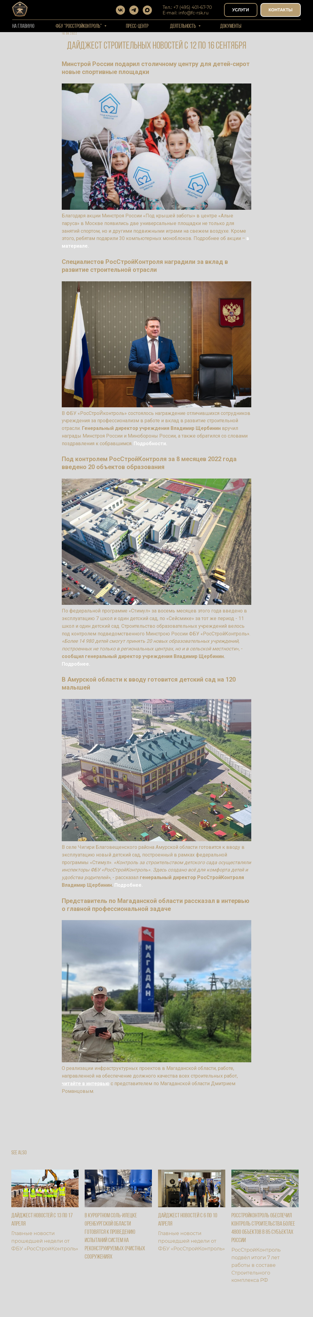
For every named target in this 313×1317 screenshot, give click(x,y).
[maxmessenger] (147, 10)
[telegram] (133, 10)
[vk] (120, 10)
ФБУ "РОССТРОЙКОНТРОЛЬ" (79, 26)
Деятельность (183, 26)
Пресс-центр (137, 26)
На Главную (23, 26)
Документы (230, 26)
